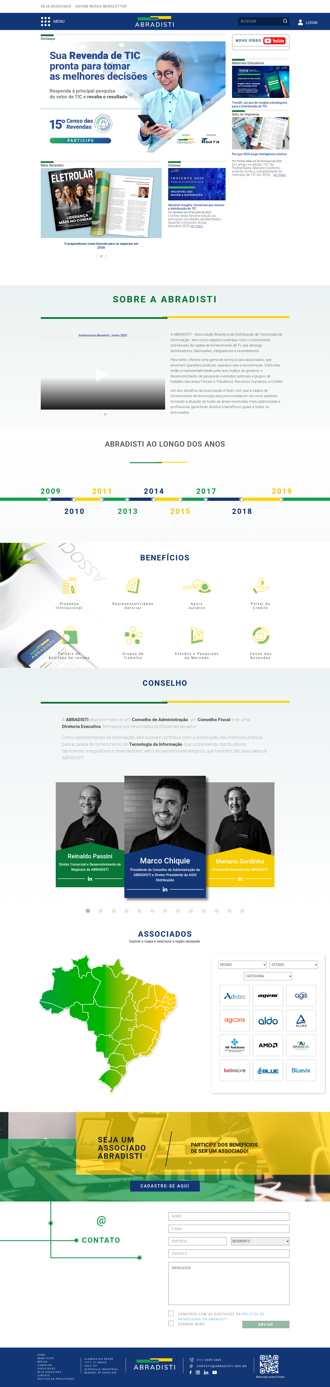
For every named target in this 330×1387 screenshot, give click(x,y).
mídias (43, 1361)
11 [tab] (216, 911)
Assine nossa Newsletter (101, 6)
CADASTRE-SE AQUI (165, 1186)
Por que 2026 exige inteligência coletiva (259, 154)
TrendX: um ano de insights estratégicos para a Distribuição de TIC (259, 104)
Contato (44, 1375)
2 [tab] (101, 911)
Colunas (174, 165)
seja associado (50, 1372)
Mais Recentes (52, 165)
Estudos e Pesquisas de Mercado (197, 656)
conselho (45, 1365)
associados (46, 1368)
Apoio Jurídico (197, 606)
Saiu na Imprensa (245, 114)
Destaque (48, 38)
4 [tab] (126, 911)
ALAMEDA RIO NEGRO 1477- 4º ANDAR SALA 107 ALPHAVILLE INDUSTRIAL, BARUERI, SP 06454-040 (101, 1366)
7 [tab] (165, 911)
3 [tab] (114, 911)
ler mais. (197, 226)
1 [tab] (88, 911)
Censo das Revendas (261, 656)
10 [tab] (204, 911)
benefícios (46, 1358)
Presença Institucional (69, 606)
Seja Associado (56, 6)
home (41, 1355)
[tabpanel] (101, 216)
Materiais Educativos (248, 63)
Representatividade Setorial (133, 606)
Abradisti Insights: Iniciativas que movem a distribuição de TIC (196, 207)
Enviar (265, 1324)
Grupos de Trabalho (133, 656)
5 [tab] (139, 911)
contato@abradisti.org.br (222, 1366)
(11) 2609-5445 (209, 1360)
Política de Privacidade (56, 1379)
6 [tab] (152, 911)
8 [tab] (178, 911)
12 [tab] (229, 911)
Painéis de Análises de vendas (69, 656)
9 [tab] (191, 911)
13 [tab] (242, 911)
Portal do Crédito (260, 606)
